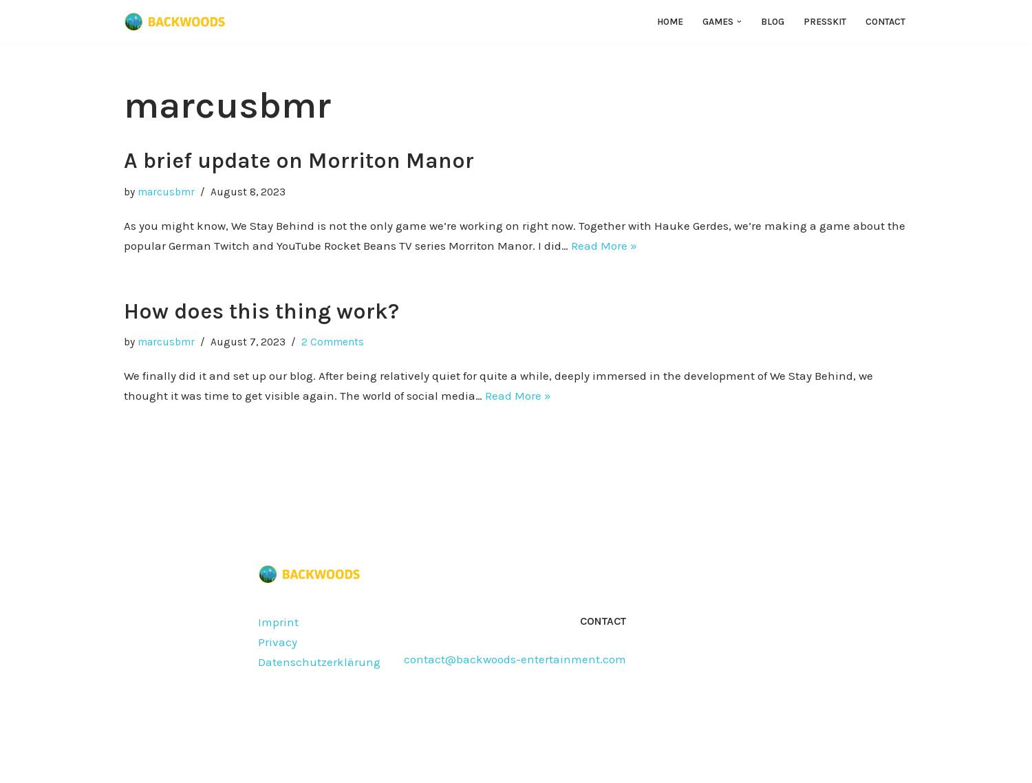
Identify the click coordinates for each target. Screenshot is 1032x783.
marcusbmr (166, 192)
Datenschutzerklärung (319, 662)
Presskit (825, 22)
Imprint (278, 622)
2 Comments (332, 342)
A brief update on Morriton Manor (299, 160)
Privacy (277, 642)
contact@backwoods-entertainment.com (515, 659)
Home (670, 22)
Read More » (604, 246)
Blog (772, 22)
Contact (885, 22)
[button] (739, 21)
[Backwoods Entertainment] (175, 21)
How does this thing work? (261, 311)
